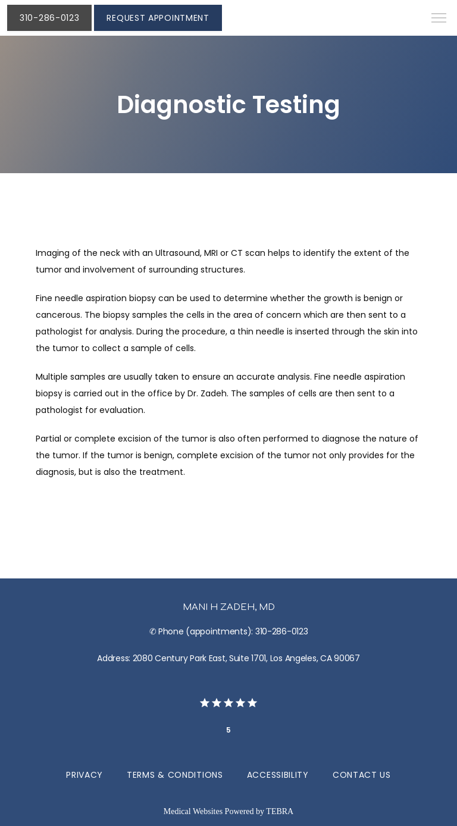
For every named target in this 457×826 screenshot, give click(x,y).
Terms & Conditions (175, 775)
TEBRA (279, 811)
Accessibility (278, 775)
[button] (439, 19)
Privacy (84, 775)
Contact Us (362, 775)
